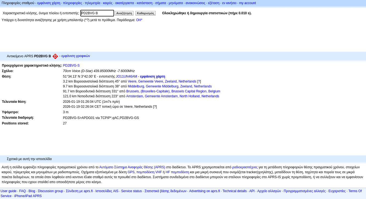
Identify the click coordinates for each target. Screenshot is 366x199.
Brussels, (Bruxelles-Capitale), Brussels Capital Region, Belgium (173, 91)
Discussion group (50, 191)
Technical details (235, 191)
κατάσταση (144, 3)
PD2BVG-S (71, 65)
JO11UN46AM (126, 76)
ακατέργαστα (124, 3)
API (251, 191)
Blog (32, 191)
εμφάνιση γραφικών (75, 56)
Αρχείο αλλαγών (269, 191)
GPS (130, 172)
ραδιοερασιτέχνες (245, 167)
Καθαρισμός (145, 13)
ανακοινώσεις (195, 3)
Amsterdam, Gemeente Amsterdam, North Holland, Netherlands (172, 96)
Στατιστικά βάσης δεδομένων (165, 191)
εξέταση (214, 3)
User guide (8, 191)
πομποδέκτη (180, 172)
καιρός (108, 3)
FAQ (22, 191)
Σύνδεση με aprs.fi (79, 191)
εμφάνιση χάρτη (48, 3)
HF (168, 172)
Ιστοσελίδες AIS (106, 191)
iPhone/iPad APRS (28, 196)
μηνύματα (176, 3)
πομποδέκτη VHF (149, 172)
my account (247, 3)
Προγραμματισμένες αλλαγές (305, 191)
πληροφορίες (72, 3)
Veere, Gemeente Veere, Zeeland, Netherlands (162, 81)
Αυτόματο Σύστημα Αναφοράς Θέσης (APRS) (132, 167)
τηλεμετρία (92, 3)
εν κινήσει (229, 3)
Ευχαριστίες (337, 191)
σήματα (160, 3)
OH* (139, 20)
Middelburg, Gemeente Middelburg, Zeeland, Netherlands (170, 86)
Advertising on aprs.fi (204, 191)
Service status (131, 191)
